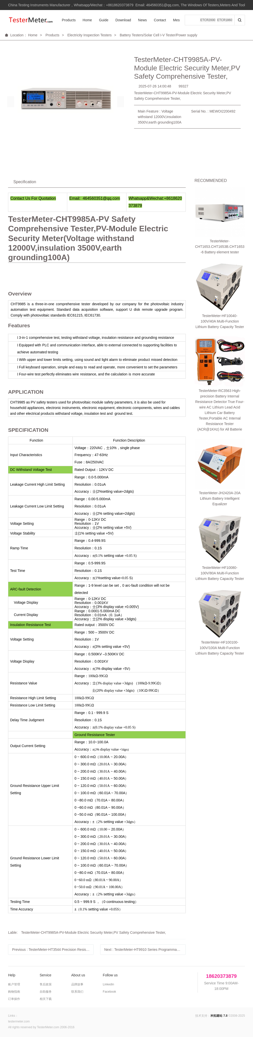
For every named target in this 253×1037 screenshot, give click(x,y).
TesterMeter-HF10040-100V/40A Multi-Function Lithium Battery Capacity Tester (220, 231)
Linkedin (108, 984)
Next (145, 950)
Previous (53, 950)
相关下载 (46, 999)
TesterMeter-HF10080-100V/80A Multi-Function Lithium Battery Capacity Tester (220, 348)
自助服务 (46, 991)
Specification (24, 182)
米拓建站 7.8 (218, 1015)
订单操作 (14, 999)
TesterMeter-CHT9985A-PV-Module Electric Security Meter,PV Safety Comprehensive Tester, (93, 932)
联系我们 (77, 991)
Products (69, 20)
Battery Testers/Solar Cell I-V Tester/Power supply (158, 35)
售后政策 (46, 984)
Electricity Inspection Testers (89, 35)
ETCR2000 (207, 20)
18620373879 (221, 976)
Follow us (110, 975)
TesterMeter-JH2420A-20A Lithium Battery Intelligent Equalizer (220, 319)
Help (11, 975)
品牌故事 (77, 984)
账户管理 (14, 984)
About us (78, 975)
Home (87, 20)
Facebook (109, 991)
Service (45, 975)
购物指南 (14, 991)
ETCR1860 (224, 20)
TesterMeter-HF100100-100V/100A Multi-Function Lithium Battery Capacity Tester (220, 378)
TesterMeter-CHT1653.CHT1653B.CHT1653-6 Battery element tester (219, 201)
